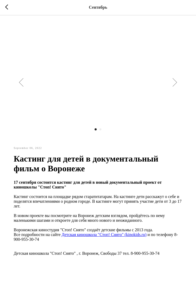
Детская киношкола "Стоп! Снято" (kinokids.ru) (104, 234)
